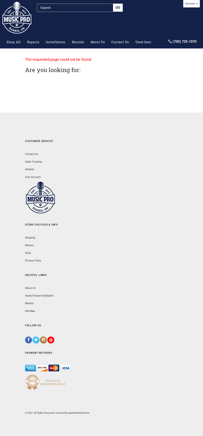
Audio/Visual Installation (39, 295)
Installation (55, 42)
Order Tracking (33, 161)
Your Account (33, 177)
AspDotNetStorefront (78, 413)
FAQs (28, 252)
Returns (29, 245)
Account (191, 3)
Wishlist (29, 169)
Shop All (14, 42)
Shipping (30, 237)
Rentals (78, 42)
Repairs (33, 42)
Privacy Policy (33, 260)
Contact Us (120, 42)
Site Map (30, 311)
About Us (97, 42)
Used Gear (143, 42)
